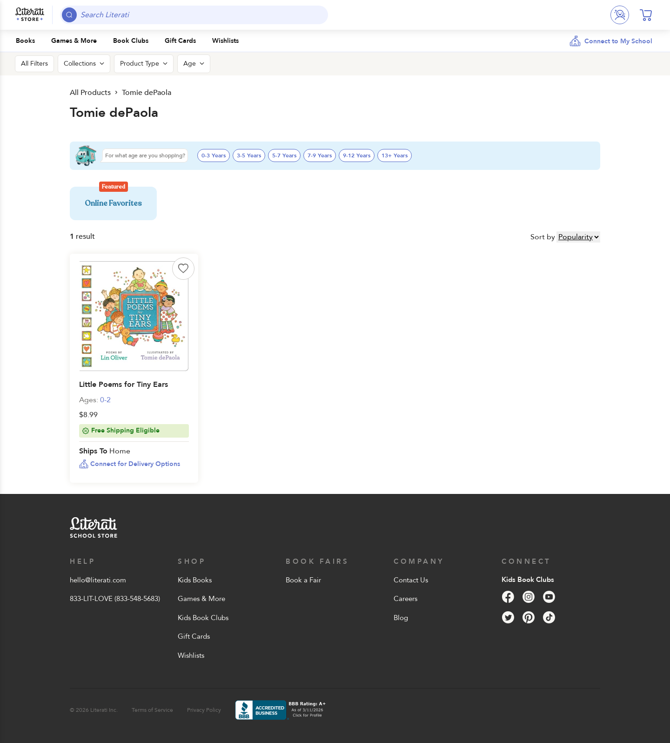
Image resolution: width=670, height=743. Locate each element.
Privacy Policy (204, 710)
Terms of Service (152, 710)
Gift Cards (194, 636)
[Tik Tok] (549, 617)
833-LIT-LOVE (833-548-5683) (115, 598)
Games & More (201, 598)
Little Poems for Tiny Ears (123, 384)
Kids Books (195, 580)
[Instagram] (528, 596)
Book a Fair (303, 580)
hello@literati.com (98, 580)
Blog (401, 617)
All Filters (34, 63)
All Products (90, 93)
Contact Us (411, 580)
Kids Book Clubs (203, 617)
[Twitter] (508, 617)
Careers (405, 598)
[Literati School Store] (30, 14)
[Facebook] (508, 596)
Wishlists (191, 655)
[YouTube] (549, 596)
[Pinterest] (528, 617)
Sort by (542, 237)
